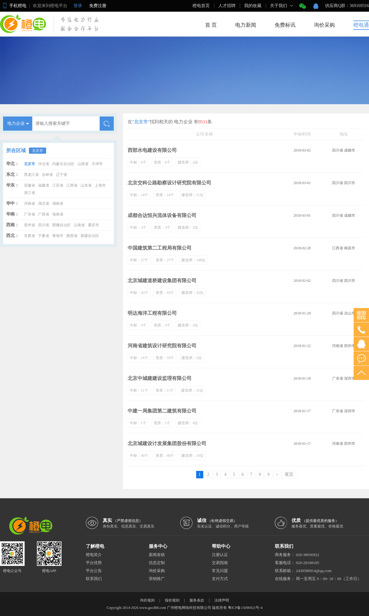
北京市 (37, 150)
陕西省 (71, 236)
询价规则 (147, 600)
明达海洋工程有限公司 (152, 313)
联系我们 (94, 578)
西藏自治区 (61, 225)
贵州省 (29, 225)
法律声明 (221, 600)
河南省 (29, 203)
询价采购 (324, 25)
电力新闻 (245, 25)
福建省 (43, 185)
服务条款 (196, 600)
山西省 (83, 164)
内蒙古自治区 (63, 164)
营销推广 (157, 578)
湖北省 (43, 203)
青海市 (57, 236)
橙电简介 (94, 554)
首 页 (211, 25)
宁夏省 (43, 236)
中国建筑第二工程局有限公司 (160, 248)
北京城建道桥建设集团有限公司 (162, 280)
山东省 (86, 185)
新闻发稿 (157, 554)
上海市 (100, 185)
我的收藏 (252, 5)
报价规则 (172, 600)
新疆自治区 (90, 236)
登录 (77, 5)
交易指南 (220, 562)
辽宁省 (61, 174)
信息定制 (157, 562)
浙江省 (29, 193)
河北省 (43, 164)
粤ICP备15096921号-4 (245, 608)
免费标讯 (285, 25)
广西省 (43, 214)
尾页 (289, 474)
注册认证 (220, 554)
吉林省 (47, 174)
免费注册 (97, 5)
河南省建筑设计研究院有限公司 (162, 345)
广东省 (29, 214)
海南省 (57, 214)
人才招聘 (227, 5)
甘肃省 (29, 236)
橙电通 (361, 25)
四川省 (43, 225)
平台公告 (94, 570)
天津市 (97, 164)
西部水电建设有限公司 (152, 150)
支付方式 (220, 578)
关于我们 (278, 5)
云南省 (79, 225)
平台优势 (94, 562)
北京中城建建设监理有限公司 (160, 378)
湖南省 (57, 203)
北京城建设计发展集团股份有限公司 (167, 443)
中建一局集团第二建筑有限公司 (162, 410)
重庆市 (93, 225)
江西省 (71, 185)
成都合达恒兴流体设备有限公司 (162, 215)
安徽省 (29, 185)
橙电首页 (201, 5)
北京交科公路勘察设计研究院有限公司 (169, 182)
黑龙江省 (31, 174)
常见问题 (220, 570)
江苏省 (57, 185)
